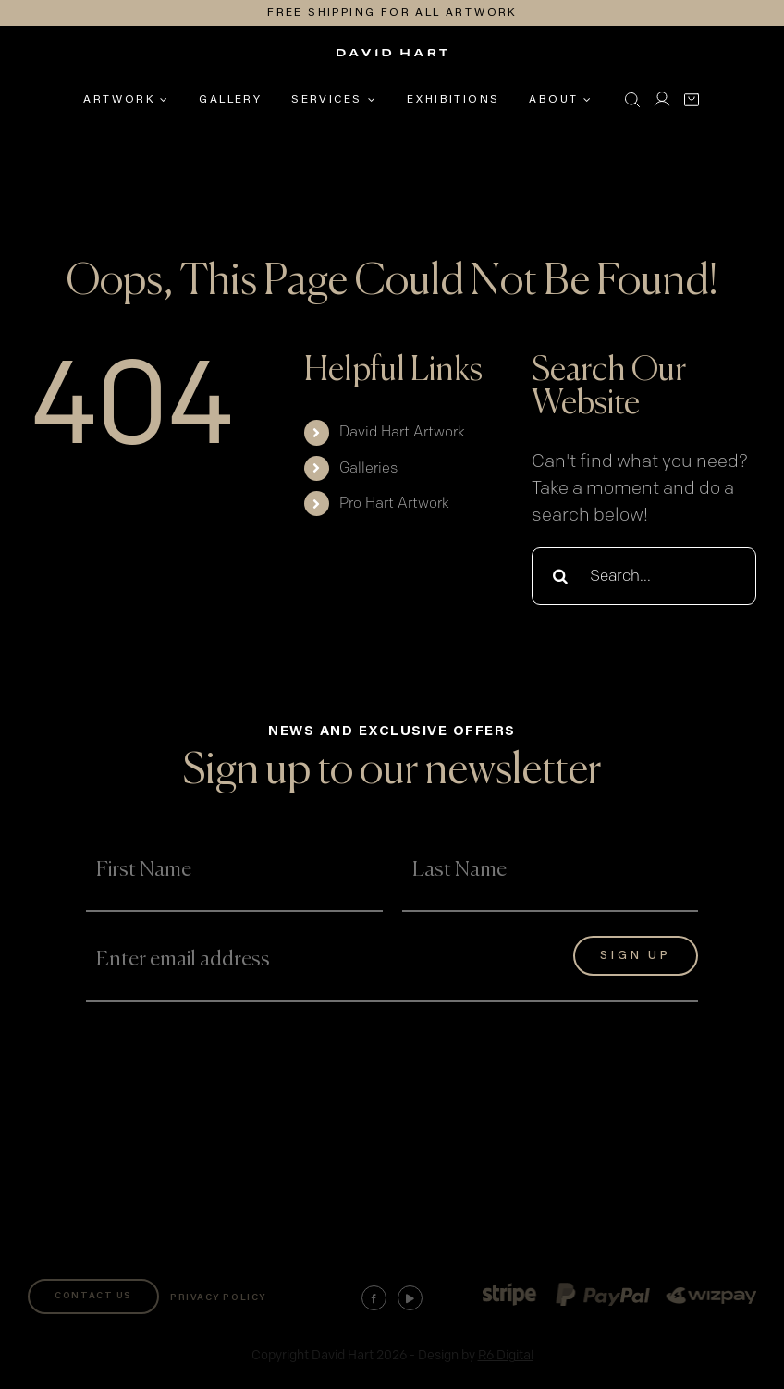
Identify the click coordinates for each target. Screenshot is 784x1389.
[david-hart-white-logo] (392, 59)
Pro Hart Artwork (394, 503)
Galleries (368, 468)
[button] (632, 100)
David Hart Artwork (402, 432)
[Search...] (644, 576)
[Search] (560, 576)
